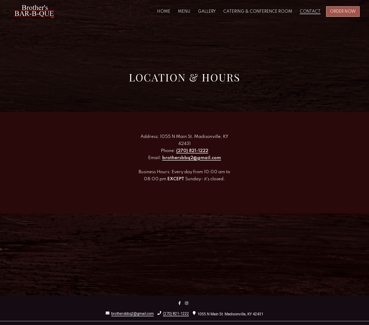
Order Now (343, 11)
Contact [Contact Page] (310, 11)
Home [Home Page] (163, 11)
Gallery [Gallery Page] (207, 11)
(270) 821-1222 (192, 150)
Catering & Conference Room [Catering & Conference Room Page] (257, 11)
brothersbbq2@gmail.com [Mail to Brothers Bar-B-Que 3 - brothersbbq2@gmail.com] (132, 313)
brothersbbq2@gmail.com (191, 158)
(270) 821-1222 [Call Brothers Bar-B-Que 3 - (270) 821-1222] (176, 313)
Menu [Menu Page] (184, 11)
